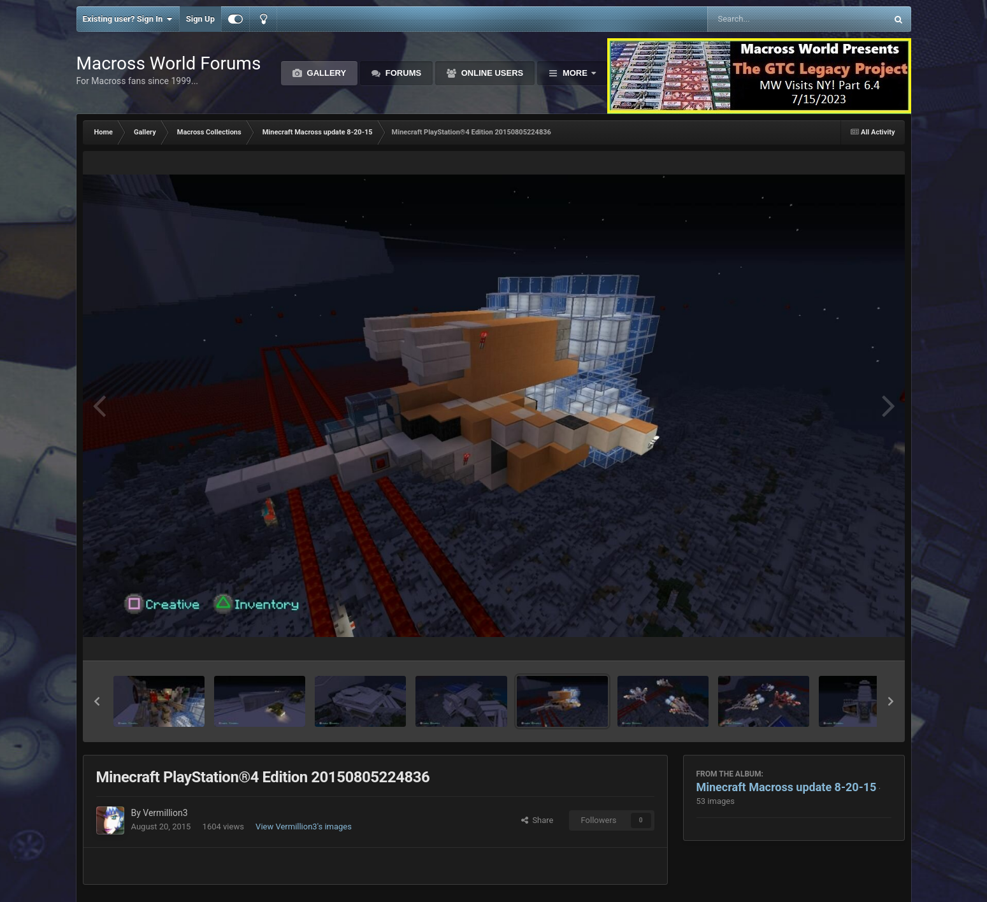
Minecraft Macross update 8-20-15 (786, 787)
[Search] (765, 19)
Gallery (325, 73)
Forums (402, 73)
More (574, 73)
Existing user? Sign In (128, 19)
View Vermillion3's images (304, 826)
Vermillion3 (165, 813)
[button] (97, 701)
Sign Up (200, 19)
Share (537, 820)
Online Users (491, 73)
